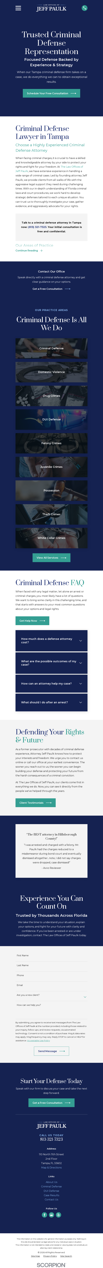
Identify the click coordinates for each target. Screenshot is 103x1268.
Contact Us (51, 1200)
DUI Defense (51, 1191)
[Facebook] (44, 1215)
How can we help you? (29, 1005)
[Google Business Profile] (51, 1215)
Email (20, 985)
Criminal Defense (51, 1187)
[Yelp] (58, 1215)
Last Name (23, 966)
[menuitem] (35, 1256)
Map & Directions (51, 1168)
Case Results (51, 1195)
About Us (51, 1182)
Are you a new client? (28, 995)
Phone (20, 976)
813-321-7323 (51, 1140)
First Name (23, 956)
